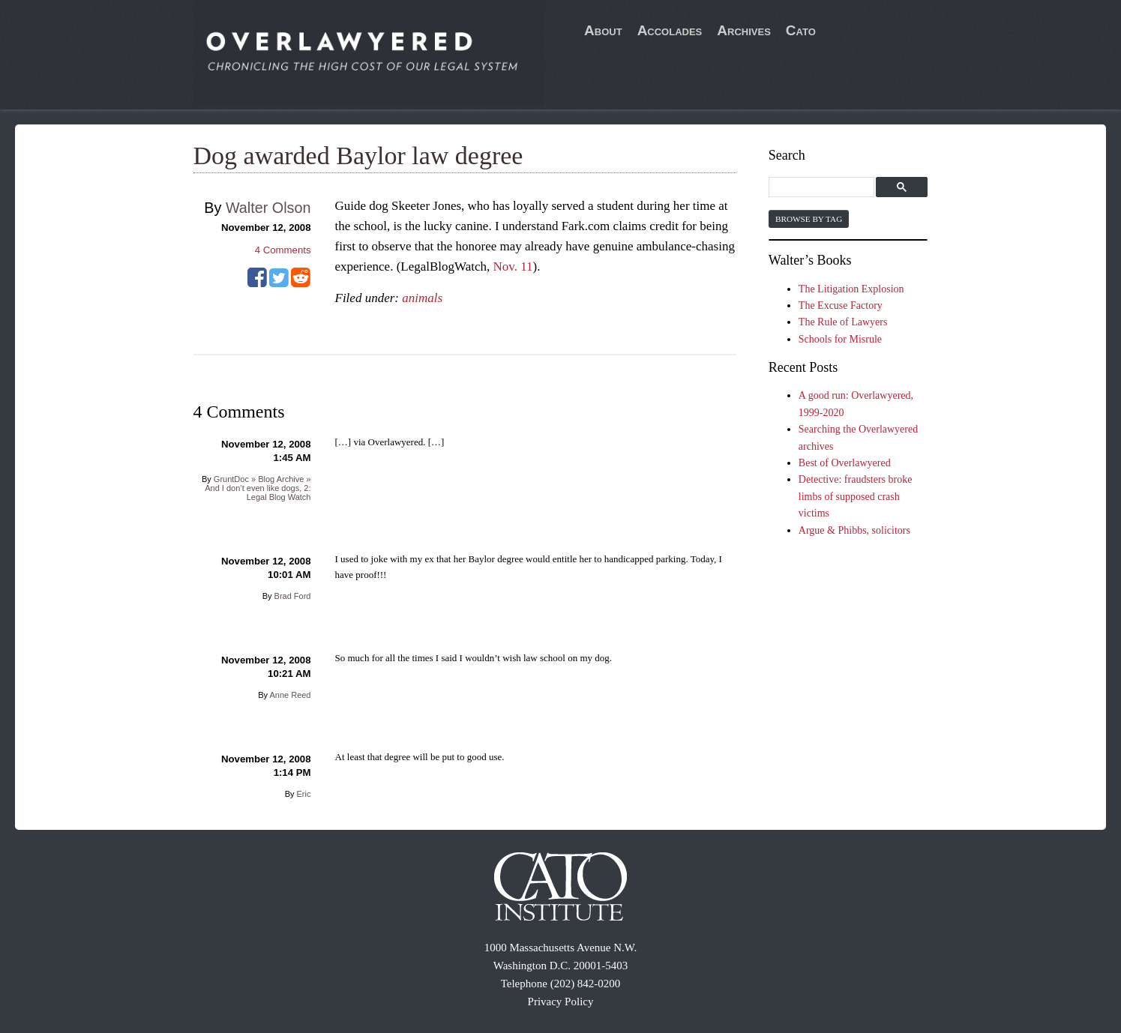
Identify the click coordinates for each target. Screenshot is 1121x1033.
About (603, 30)
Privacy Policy (561, 1002)
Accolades (670, 30)
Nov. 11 (513, 266)
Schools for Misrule (840, 339)
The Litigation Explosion (851, 289)
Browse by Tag (808, 218)
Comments (283, 250)
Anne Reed (289, 694)
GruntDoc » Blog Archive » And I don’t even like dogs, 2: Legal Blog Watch (257, 488)
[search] (824, 187)
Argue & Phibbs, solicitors (854, 530)
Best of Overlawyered (845, 463)
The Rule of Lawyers (843, 322)
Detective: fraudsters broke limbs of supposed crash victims (856, 496)
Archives (744, 30)
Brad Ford (292, 595)
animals (422, 298)
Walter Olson (268, 207)
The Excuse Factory (841, 305)
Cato (801, 30)
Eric (304, 793)
